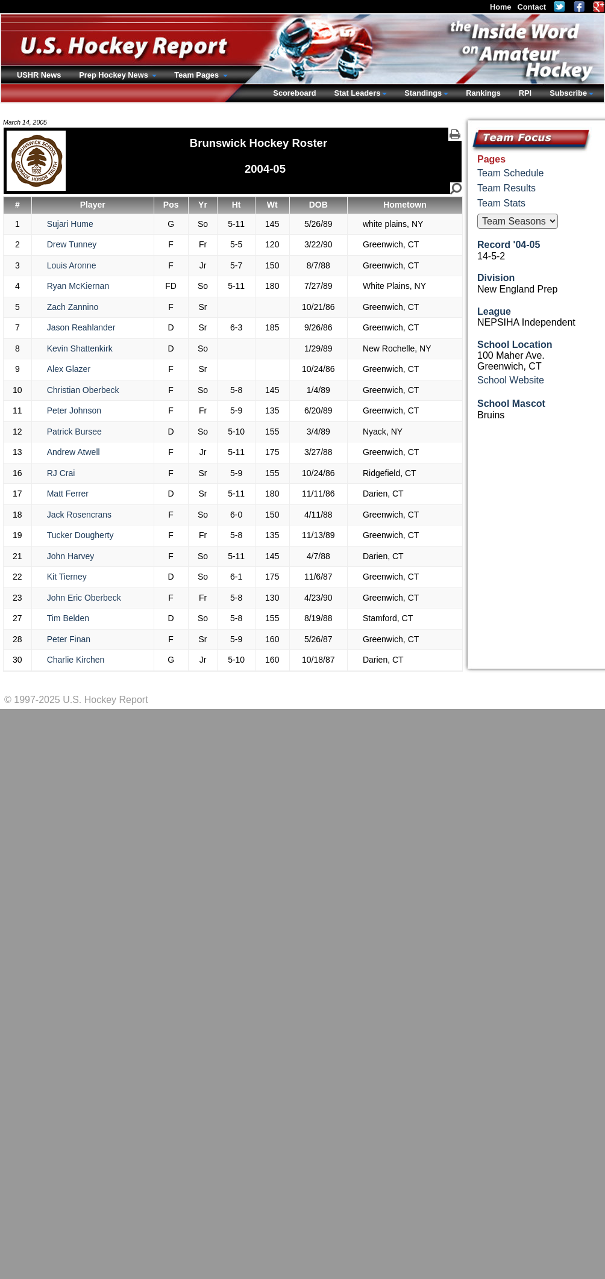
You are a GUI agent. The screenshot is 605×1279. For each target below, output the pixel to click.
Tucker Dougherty (80, 535)
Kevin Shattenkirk (80, 348)
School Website (510, 380)
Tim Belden (68, 618)
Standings (423, 93)
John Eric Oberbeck (84, 597)
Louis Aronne (71, 265)
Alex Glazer (68, 369)
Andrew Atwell (73, 452)
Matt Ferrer (68, 493)
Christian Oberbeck (83, 390)
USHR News (39, 74)
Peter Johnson (74, 410)
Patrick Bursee (74, 431)
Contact (531, 6)
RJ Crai (61, 473)
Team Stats (501, 203)
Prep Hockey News (114, 74)
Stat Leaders (357, 93)
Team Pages (197, 74)
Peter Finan (68, 639)
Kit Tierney (67, 576)
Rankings (483, 93)
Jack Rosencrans (79, 514)
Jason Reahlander (81, 327)
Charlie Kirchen (76, 659)
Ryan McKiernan (78, 286)
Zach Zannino (73, 307)
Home (501, 6)
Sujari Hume (70, 224)
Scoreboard (294, 93)
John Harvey (71, 556)
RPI (525, 93)
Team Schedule (510, 173)
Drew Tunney (71, 244)
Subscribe (568, 93)
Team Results (506, 188)
